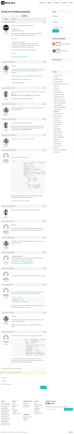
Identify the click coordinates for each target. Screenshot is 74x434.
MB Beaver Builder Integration (60, 83)
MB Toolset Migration (58, 137)
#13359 (44, 104)
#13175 (44, 88)
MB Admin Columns (58, 81)
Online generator (38, 405)
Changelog (15, 410)
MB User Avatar (57, 141)
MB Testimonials (57, 132)
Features (42, 2)
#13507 (44, 206)
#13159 (44, 62)
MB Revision (56, 120)
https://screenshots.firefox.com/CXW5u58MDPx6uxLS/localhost (26, 76)
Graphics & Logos (16, 413)
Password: (3, 381)
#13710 (44, 252)
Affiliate (14, 406)
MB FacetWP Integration (59, 103)
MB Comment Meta (58, 92)
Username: (3, 377)
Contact (14, 411)
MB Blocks (56, 86)
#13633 (44, 237)
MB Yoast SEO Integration (59, 150)
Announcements (57, 75)
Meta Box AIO (57, 152)
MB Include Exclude (58, 113)
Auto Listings (26, 406)
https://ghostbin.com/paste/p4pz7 (26, 261)
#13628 (44, 221)
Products (57, 2)
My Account (15, 405)
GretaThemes (26, 405)
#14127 (44, 284)
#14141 (44, 332)
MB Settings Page (58, 122)
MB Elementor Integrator (59, 100)
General (55, 77)
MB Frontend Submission (59, 107)
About (13, 403)
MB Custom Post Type (59, 96)
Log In (43, 387)
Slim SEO (25, 403)
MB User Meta (57, 143)
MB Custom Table (58, 98)
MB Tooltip (56, 139)
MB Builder (56, 88)
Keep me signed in (7, 384)
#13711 (44, 268)
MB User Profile (57, 145)
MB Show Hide (57, 124)
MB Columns (56, 90)
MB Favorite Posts (58, 105)
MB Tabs (55, 126)
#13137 (44, 22)
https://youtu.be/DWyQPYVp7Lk (25, 263)
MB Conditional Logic (58, 94)
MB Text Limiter (57, 135)
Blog (71, 2)
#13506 (44, 150)
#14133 (44, 312)
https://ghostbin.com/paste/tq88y (19, 56)
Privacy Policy (15, 432)
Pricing (49, 2)
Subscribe (68, 409)
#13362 (44, 119)
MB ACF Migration (58, 79)
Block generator (38, 413)
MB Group (7, 16)
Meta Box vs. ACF (27, 416)
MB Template (56, 128)
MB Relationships (57, 115)
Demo (35, 403)
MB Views (56, 147)
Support (65, 2)
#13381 (44, 135)
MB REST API (56, 118)
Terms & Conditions (23, 432)
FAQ (13, 408)
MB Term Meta (57, 130)
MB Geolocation (57, 109)
